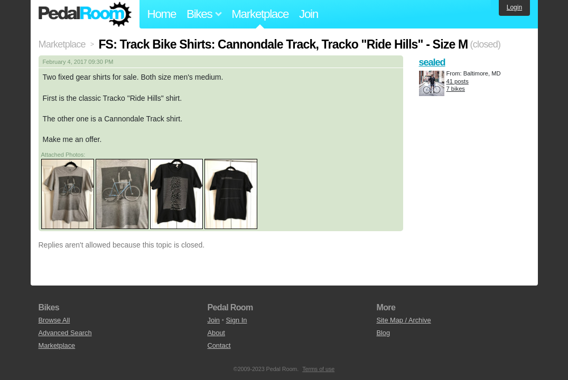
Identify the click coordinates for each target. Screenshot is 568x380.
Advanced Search (65, 333)
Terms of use (318, 369)
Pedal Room (85, 14)
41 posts (457, 81)
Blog (383, 333)
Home (161, 14)
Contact (218, 345)
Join (308, 14)
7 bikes (455, 89)
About (216, 333)
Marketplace (259, 14)
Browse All (54, 320)
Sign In (236, 320)
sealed (432, 62)
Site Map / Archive (403, 320)
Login (514, 7)
